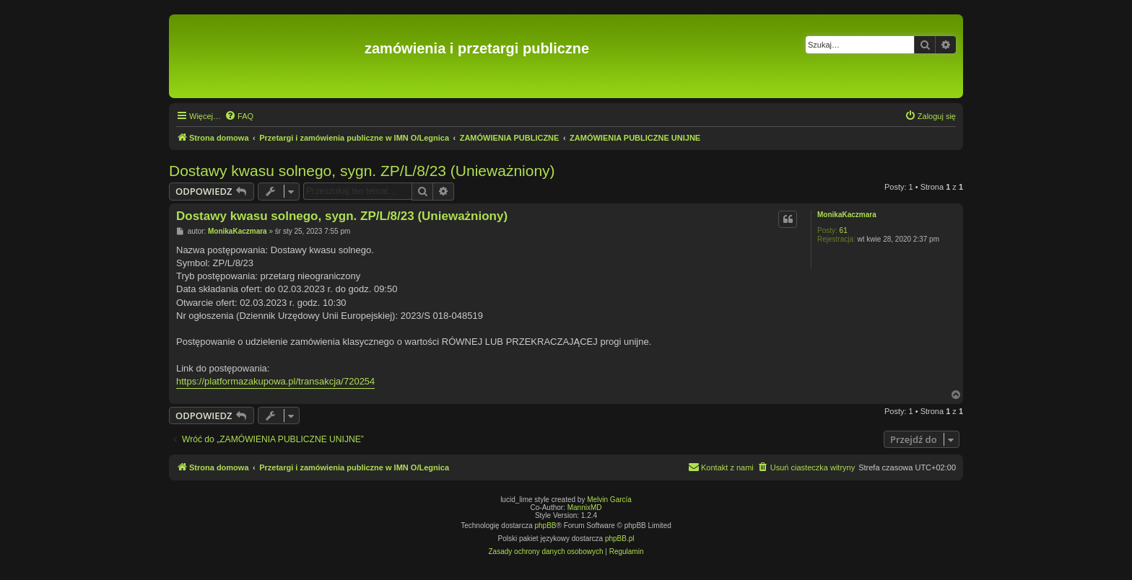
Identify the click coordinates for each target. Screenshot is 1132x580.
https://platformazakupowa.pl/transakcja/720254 (275, 381)
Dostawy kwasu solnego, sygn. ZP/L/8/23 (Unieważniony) (362, 170)
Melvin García (609, 500)
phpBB (546, 526)
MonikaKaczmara (846, 215)
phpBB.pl (620, 538)
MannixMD (584, 507)
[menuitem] (239, 116)
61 (844, 230)
